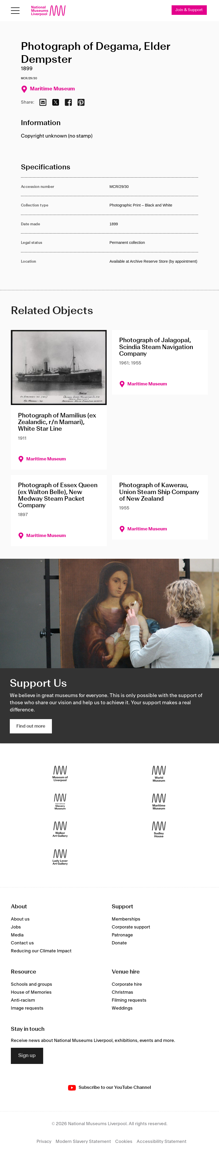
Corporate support (131, 927)
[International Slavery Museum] (60, 801)
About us (20, 919)
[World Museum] (159, 773)
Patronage (122, 935)
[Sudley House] (159, 829)
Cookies (123, 1141)
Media (17, 935)
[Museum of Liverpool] (60, 773)
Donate (119, 943)
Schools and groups (31, 984)
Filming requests (129, 1000)
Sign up (27, 1055)
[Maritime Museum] (159, 801)
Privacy (44, 1141)
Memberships (126, 919)
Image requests (27, 1008)
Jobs (16, 927)
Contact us (22, 943)
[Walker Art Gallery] (60, 829)
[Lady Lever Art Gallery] (60, 857)
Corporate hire (127, 984)
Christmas (122, 992)
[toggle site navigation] (15, 10)
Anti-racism (23, 1000)
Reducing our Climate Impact (41, 951)
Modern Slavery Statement (83, 1141)
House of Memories (31, 992)
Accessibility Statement (161, 1141)
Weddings (122, 1008)
